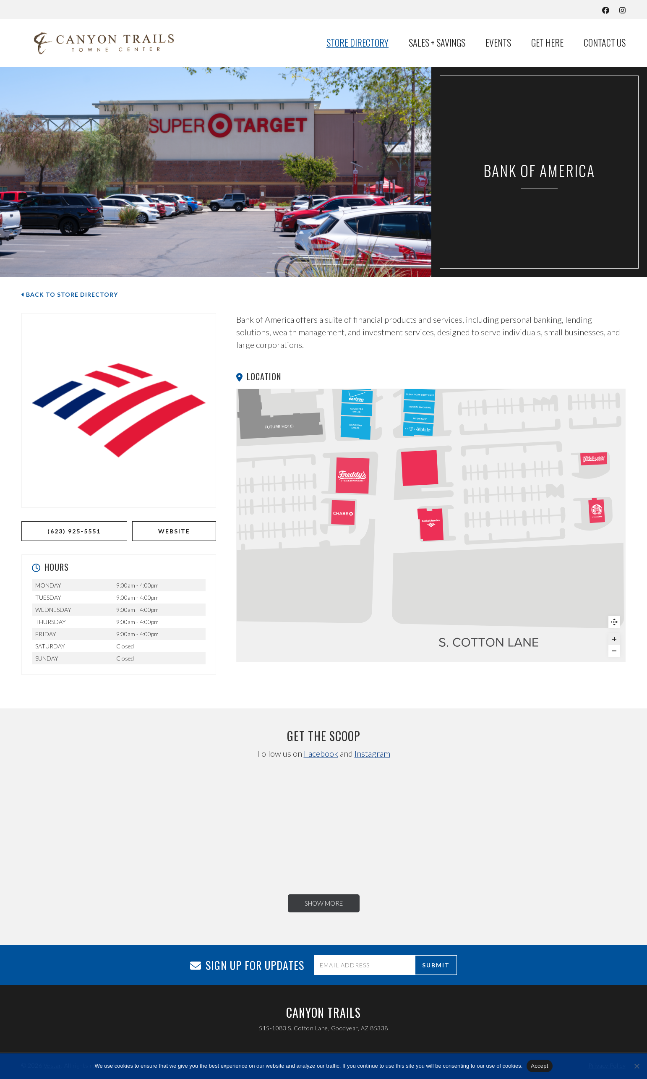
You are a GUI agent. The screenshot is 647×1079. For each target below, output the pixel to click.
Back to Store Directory (69, 294)
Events (498, 43)
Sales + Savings (437, 43)
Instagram (372, 753)
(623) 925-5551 (74, 531)
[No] (636, 1066)
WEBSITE (174, 531)
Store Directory (357, 43)
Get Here (547, 43)
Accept (539, 1066)
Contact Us (605, 43)
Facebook (321, 753)
